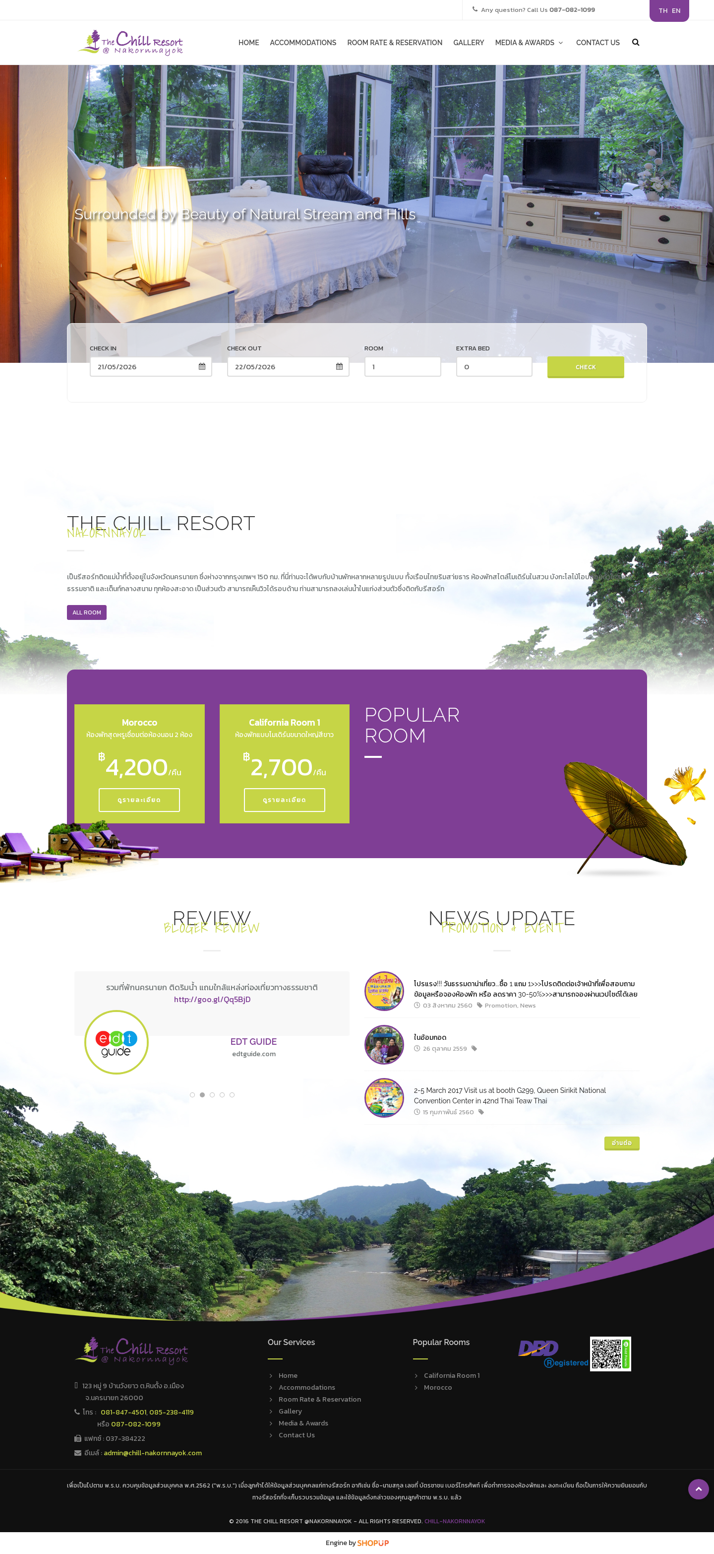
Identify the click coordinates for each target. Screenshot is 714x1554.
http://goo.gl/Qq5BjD (212, 999)
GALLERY (468, 43)
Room (373, 348)
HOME (248, 43)
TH (662, 10)
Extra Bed (473, 348)
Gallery (290, 1411)
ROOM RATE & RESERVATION (394, 43)
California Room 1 (451, 1375)
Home (288, 1375)
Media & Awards (303, 1423)
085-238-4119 (171, 1412)
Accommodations (307, 1387)
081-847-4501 (123, 1412)
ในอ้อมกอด (430, 1037)
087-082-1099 (136, 1424)
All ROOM (86, 612)
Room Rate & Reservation (320, 1399)
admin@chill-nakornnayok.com (153, 1453)
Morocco (438, 1387)
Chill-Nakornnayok (454, 1521)
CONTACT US (598, 43)
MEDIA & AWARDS (530, 43)
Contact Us (297, 1435)
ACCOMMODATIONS (303, 43)
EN (676, 10)
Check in (103, 348)
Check (586, 367)
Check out (244, 348)
